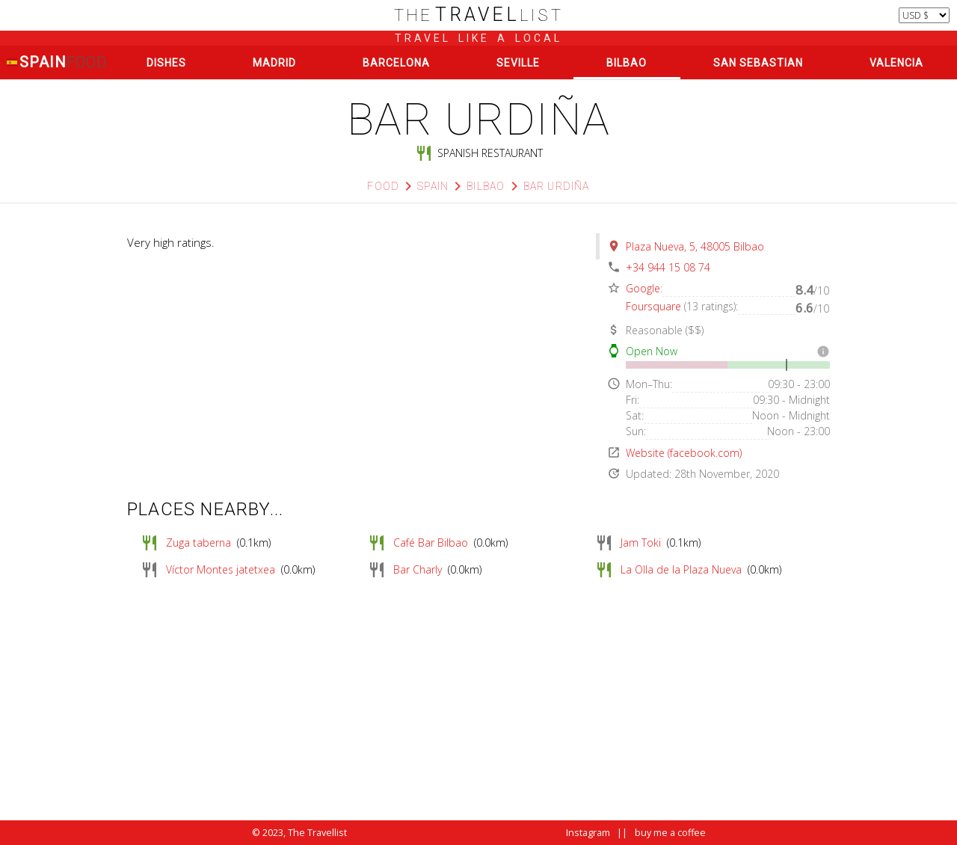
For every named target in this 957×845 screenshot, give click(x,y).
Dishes (166, 63)
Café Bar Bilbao (430, 542)
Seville (518, 63)
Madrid (274, 63)
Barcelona (396, 63)
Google (643, 288)
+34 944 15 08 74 (668, 267)
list (479, 15)
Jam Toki (641, 542)
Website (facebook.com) (684, 453)
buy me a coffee (670, 832)
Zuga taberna (198, 542)
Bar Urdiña (556, 186)
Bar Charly (417, 569)
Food (383, 186)
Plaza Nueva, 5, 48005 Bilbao (695, 246)
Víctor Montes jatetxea (220, 569)
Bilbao (626, 63)
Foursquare (653, 306)
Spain (56, 62)
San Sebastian (758, 63)
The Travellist (317, 832)
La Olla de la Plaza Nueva (681, 569)
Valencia (896, 63)
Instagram (588, 832)
